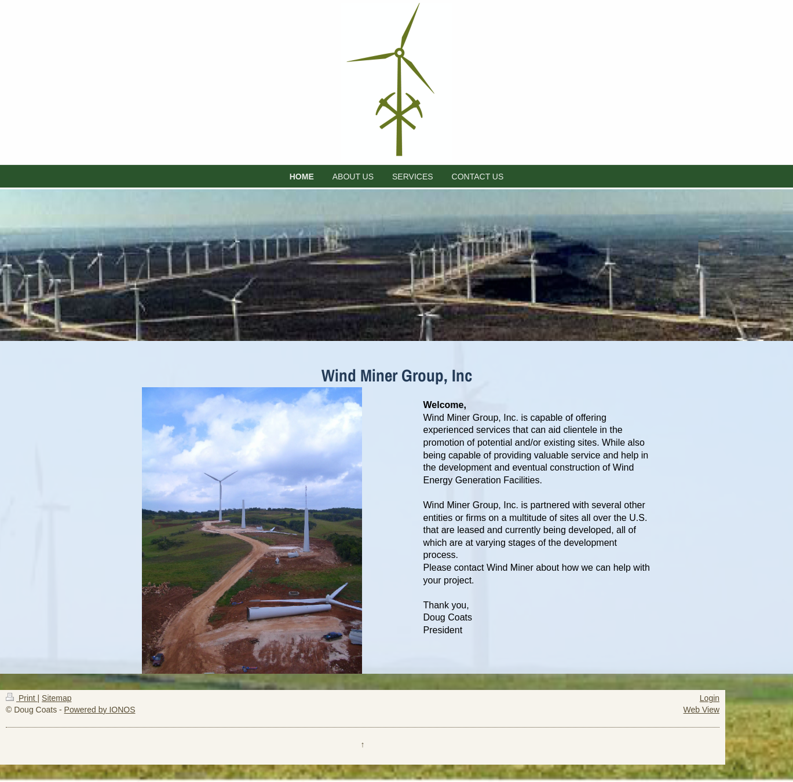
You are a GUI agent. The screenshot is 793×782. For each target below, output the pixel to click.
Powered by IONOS (100, 709)
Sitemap (56, 698)
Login (709, 698)
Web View (702, 709)
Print (22, 698)
